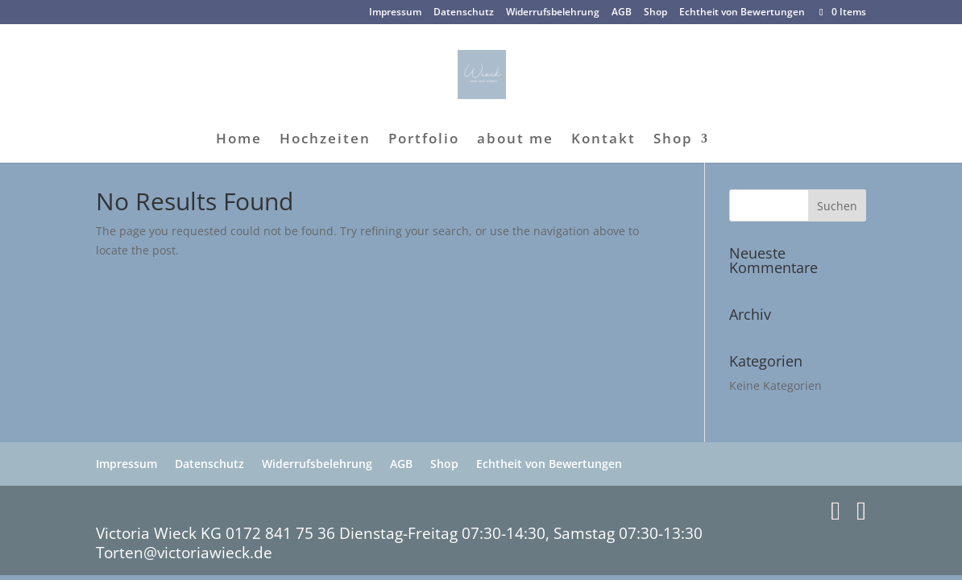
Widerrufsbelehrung (552, 13)
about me (515, 140)
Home (239, 140)
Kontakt (603, 140)
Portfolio (423, 140)
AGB (622, 13)
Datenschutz (463, 13)
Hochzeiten (325, 140)
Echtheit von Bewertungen (742, 13)
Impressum (395, 13)
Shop (655, 13)
